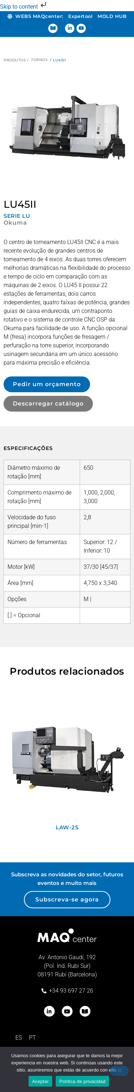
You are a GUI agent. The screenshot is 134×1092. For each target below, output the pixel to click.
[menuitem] (18, 1038)
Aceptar (40, 1081)
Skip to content (24, 6)
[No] (119, 1071)
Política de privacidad (82, 1081)
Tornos (39, 59)
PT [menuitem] (32, 1037)
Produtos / (16, 60)
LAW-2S (67, 827)
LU (26, 215)
